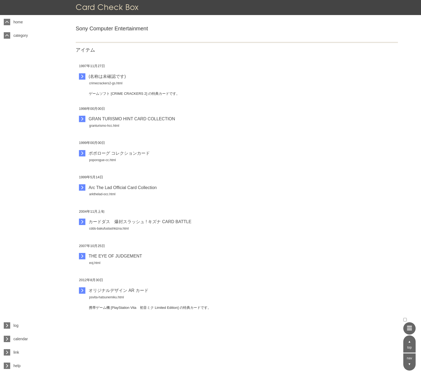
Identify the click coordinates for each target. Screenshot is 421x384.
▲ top (409, 344)
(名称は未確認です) (107, 76)
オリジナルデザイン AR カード (118, 290)
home (18, 22)
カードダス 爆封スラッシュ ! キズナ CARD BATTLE (140, 221)
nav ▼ (409, 361)
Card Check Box (107, 7)
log (16, 325)
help (16, 366)
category (20, 35)
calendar (20, 339)
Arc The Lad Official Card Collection (123, 187)
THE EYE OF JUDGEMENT (115, 256)
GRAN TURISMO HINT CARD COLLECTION (132, 119)
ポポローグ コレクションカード (119, 153)
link (16, 352)
